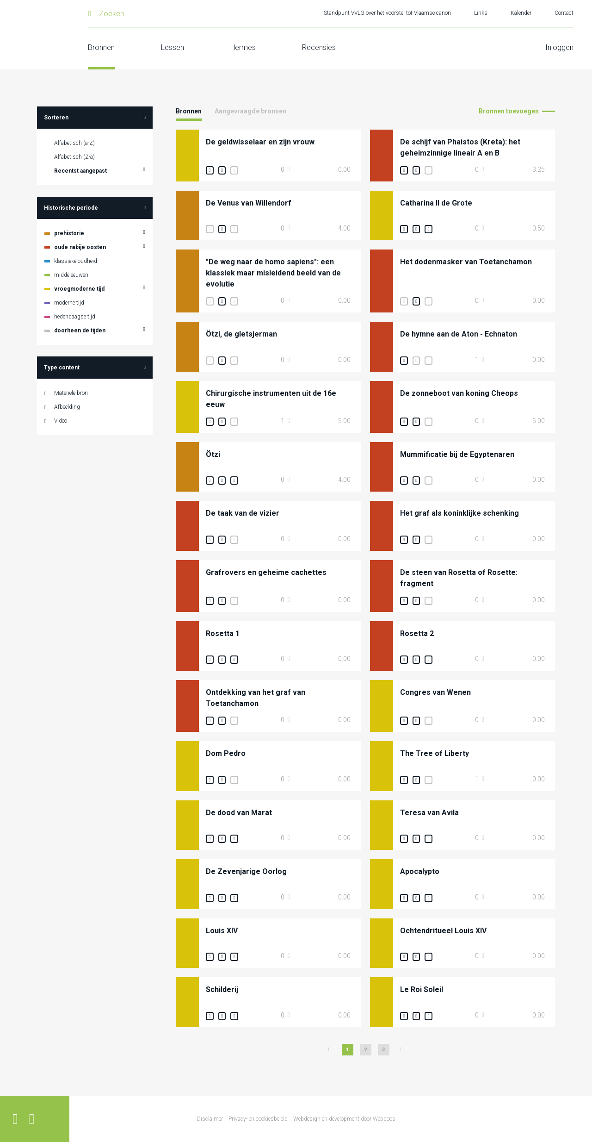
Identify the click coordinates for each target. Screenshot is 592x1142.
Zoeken (111, 13)
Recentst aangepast (80, 171)
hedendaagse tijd (74, 316)
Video (60, 421)
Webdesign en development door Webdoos (344, 1119)
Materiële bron (71, 393)
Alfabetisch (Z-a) (74, 157)
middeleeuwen (71, 275)
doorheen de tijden (79, 330)
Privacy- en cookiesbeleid (258, 1119)
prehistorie (69, 233)
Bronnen (101, 47)
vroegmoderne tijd (79, 289)
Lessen (172, 47)
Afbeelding (67, 407)
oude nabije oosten (80, 247)
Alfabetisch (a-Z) (74, 143)
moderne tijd (69, 303)
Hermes (243, 47)
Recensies (319, 47)
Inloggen (559, 47)
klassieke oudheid (75, 261)
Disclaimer (210, 1119)
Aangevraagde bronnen (250, 111)
